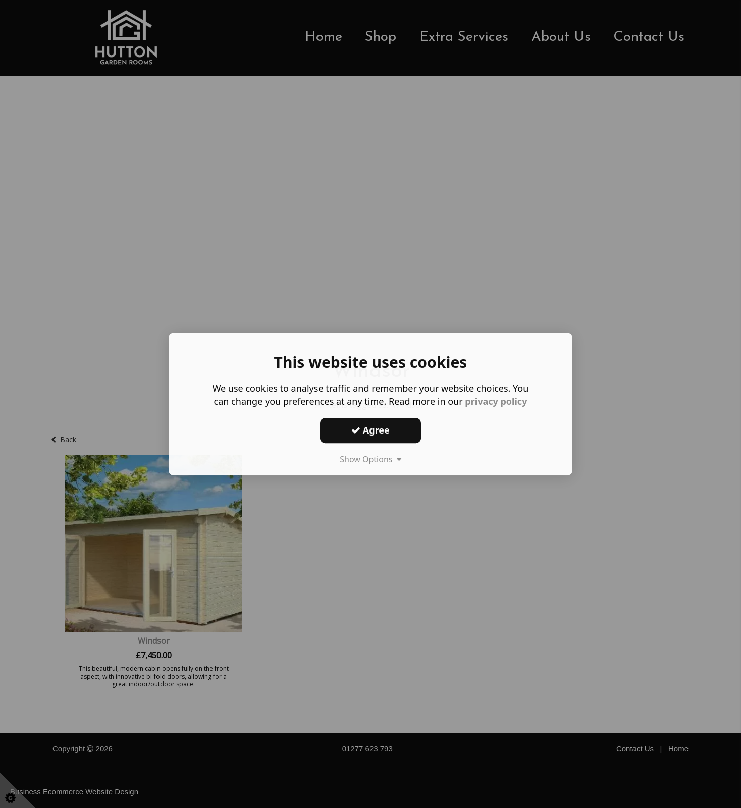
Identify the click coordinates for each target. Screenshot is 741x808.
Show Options (370, 459)
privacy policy (496, 401)
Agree (370, 430)
